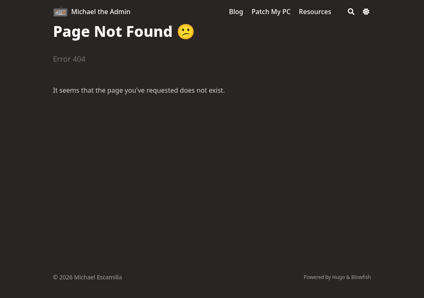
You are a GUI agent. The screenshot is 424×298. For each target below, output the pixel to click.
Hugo (338, 277)
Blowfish (361, 277)
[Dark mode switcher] (366, 11)
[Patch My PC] (271, 12)
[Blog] (236, 12)
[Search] (351, 11)
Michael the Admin (100, 11)
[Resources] (315, 12)
